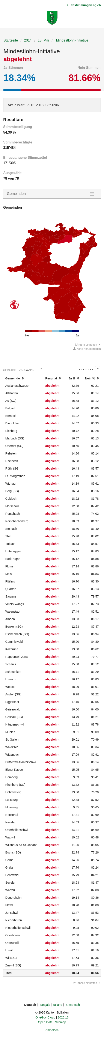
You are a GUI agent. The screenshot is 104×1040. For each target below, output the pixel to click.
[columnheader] (23, 378)
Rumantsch (72, 1004)
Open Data (45, 1022)
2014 (28, 40)
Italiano (57, 1004)
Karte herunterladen (87, 348)
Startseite (10, 40)
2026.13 (63, 1017)
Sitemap (60, 1022)
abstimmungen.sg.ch (86, 5)
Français (44, 1004)
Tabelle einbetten (86, 983)
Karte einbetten (87, 344)
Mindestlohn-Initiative (71, 40)
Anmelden (52, 1030)
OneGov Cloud (45, 1017)
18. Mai (43, 40)
